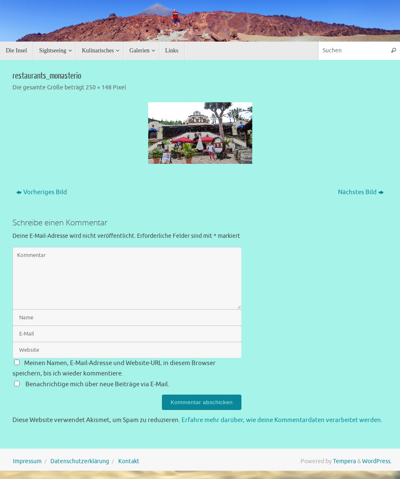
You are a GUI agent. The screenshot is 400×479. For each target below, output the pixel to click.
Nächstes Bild (361, 192)
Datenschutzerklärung (79, 461)
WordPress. (377, 461)
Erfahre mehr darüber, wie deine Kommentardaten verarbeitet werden (281, 420)
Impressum (27, 461)
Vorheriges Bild (41, 192)
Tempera (344, 461)
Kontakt (128, 461)
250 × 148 (99, 87)
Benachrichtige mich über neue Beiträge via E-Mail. (97, 384)
